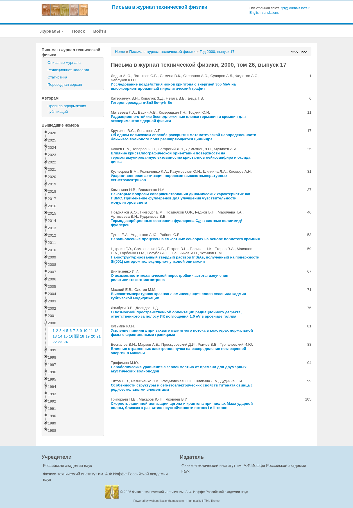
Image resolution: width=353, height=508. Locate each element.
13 (55, 336)
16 (71, 336)
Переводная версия (64, 84)
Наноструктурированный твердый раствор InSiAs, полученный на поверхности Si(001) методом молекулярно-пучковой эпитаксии (185, 259)
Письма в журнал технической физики (159, 7)
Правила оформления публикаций (66, 109)
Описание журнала (64, 62)
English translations (264, 13)
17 (76, 336)
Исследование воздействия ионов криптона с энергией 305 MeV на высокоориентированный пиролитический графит (173, 86)
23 (60, 342)
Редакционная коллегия (68, 70)
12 (96, 331)
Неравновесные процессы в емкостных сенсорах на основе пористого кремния (185, 239)
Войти (99, 31)
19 (87, 336)
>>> (304, 52)
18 (82, 336)
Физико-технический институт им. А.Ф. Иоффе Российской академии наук (190, 492)
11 (91, 331)
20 (93, 336)
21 (98, 336)
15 (66, 336)
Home (120, 52)
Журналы (52, 31)
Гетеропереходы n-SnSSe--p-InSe (141, 102)
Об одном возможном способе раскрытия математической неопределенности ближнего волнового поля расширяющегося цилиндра (183, 137)
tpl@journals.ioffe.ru (296, 8)
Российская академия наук (67, 465)
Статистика (57, 77)
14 (60, 336)
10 (85, 331)
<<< (294, 52)
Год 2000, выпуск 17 (217, 52)
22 (55, 342)
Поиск (78, 31)
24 (66, 342)
